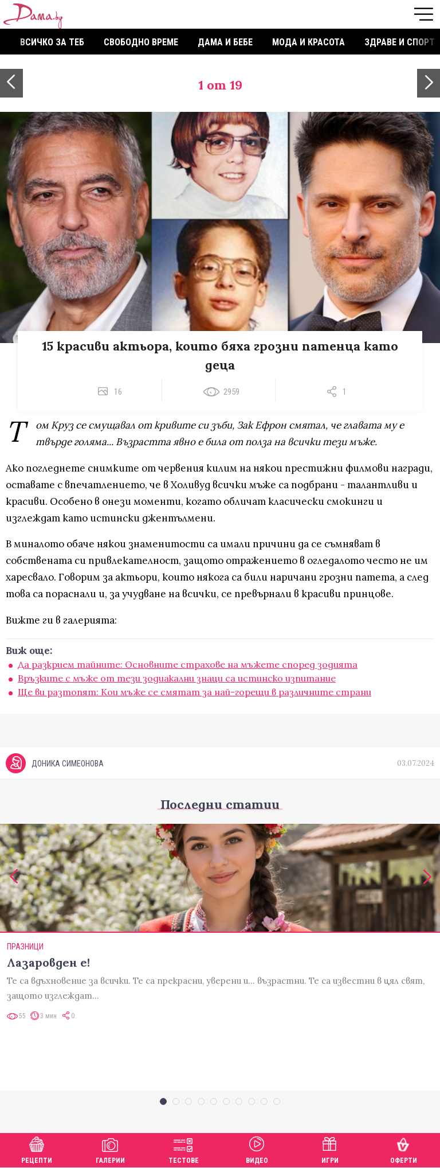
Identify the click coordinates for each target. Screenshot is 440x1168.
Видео (257, 1149)
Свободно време (141, 42)
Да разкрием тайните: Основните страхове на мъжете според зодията (188, 664)
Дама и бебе (225, 42)
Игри (330, 1149)
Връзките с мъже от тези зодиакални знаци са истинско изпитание (177, 678)
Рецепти (36, 1149)
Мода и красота (308, 42)
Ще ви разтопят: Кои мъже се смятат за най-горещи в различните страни (194, 692)
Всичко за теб (52, 42)
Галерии (110, 1149)
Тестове (183, 1149)
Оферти (403, 1149)
